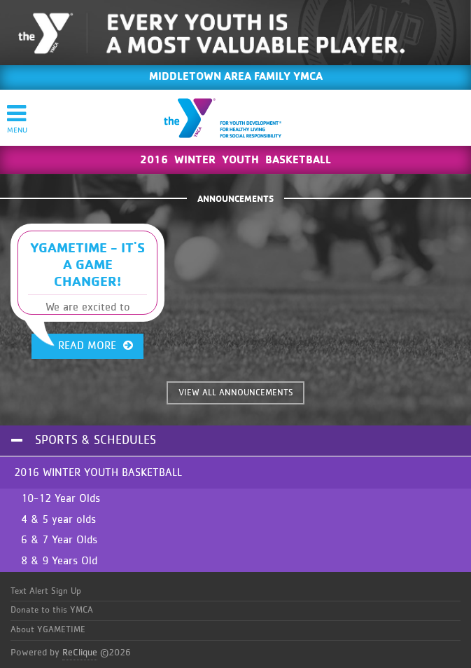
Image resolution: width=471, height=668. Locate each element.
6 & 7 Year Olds (59, 539)
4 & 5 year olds (58, 519)
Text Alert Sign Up (45, 591)
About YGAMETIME (47, 629)
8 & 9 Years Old (59, 560)
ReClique (79, 652)
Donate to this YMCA (51, 610)
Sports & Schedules (95, 440)
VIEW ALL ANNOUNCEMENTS (235, 392)
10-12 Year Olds (60, 498)
